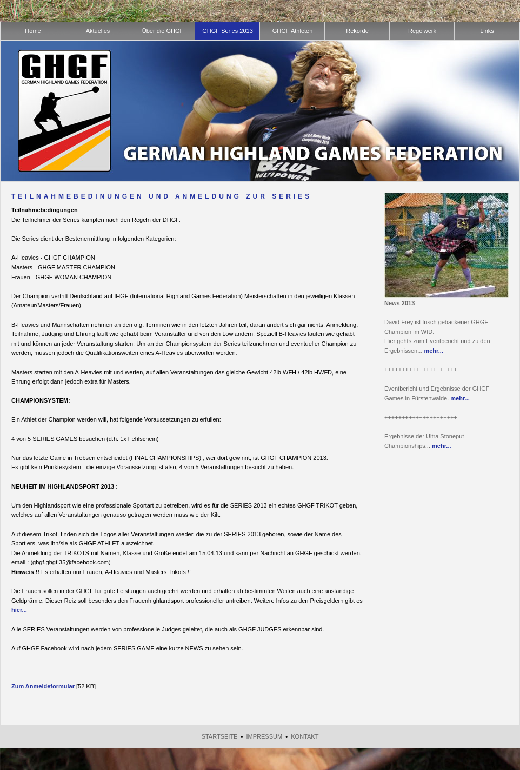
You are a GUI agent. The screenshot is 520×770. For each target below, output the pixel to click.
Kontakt (304, 736)
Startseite (220, 736)
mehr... (433, 350)
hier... (19, 610)
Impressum (264, 736)
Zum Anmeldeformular (43, 686)
